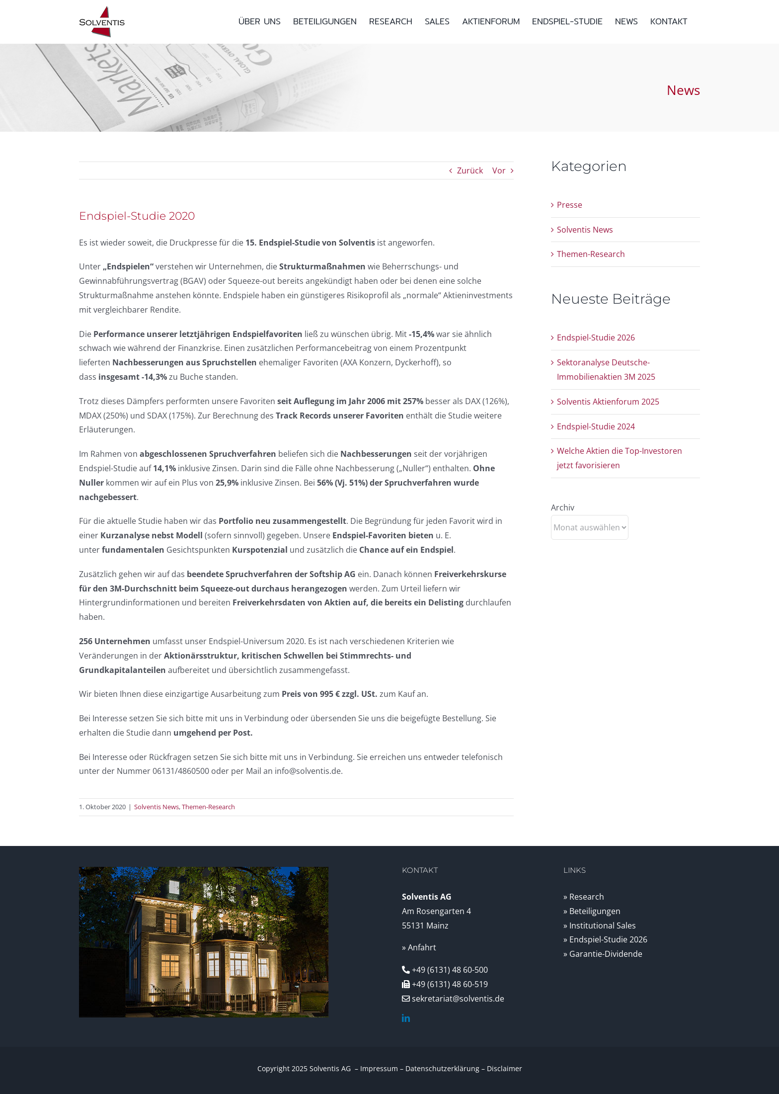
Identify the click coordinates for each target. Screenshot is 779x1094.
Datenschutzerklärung (442, 1068)
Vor (499, 170)
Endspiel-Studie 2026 (596, 337)
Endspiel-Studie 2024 (596, 426)
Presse (569, 204)
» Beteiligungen (592, 911)
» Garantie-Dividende (602, 953)
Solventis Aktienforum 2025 (608, 401)
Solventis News (156, 806)
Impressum (379, 1068)
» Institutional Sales (599, 925)
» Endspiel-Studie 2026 (605, 939)
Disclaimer (504, 1068)
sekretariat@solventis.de (458, 998)
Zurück (470, 170)
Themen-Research (208, 806)
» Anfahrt (419, 947)
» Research (583, 896)
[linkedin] (406, 1018)
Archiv (562, 507)
